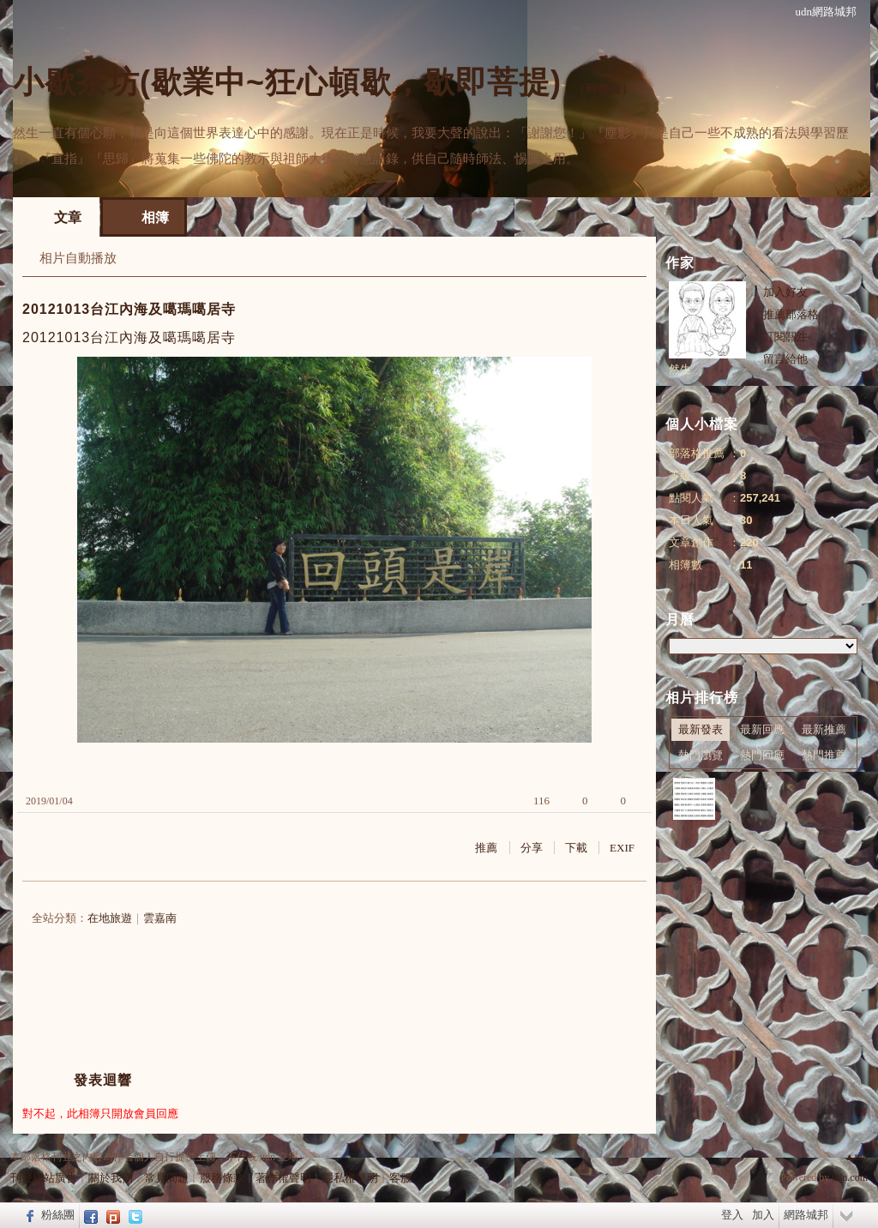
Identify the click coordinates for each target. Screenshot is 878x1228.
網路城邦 (806, 1214)
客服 (400, 1177)
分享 (531, 847)
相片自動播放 (78, 258)
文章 (67, 217)
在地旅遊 (109, 918)
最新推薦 (824, 729)
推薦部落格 (791, 314)
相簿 (155, 217)
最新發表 (700, 729)
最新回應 (762, 729)
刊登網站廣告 (43, 1177)
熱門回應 (762, 755)
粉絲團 (58, 1214)
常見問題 (166, 1177)
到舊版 (604, 88)
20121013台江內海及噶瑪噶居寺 (129, 309)
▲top (856, 1157)
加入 (763, 1214)
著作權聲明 (283, 1177)
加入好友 (785, 292)
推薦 (486, 847)
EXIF (622, 847)
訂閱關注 (785, 336)
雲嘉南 (160, 918)
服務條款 (222, 1177)
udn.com (850, 1177)
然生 (680, 369)
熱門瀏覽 (700, 755)
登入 (732, 1214)
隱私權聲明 (350, 1177)
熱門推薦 (824, 755)
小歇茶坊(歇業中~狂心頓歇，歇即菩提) (287, 81)
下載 (576, 847)
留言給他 (785, 358)
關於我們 (110, 1177)
